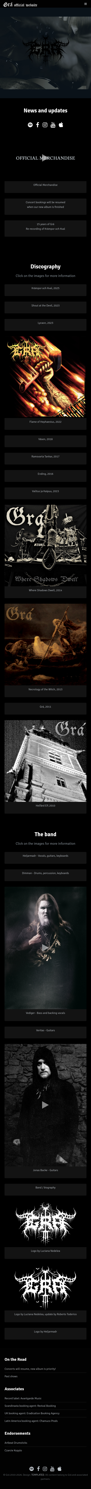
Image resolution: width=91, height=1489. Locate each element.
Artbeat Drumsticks (16, 1443)
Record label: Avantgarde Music (23, 1398)
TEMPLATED (37, 1474)
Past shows (11, 1376)
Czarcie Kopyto (13, 1450)
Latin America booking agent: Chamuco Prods (31, 1421)
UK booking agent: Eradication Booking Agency (32, 1413)
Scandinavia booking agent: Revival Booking (30, 1406)
